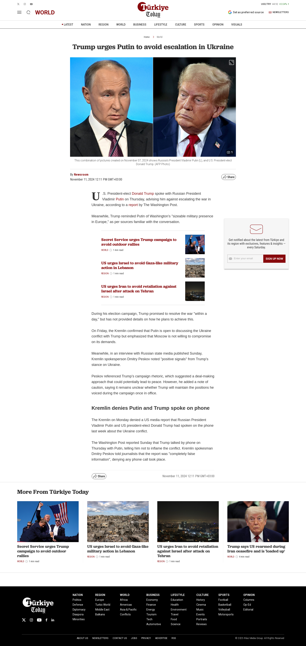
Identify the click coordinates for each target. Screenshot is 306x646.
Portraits (201, 619)
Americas (126, 605)
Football (223, 600)
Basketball (224, 605)
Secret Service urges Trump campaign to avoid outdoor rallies (138, 242)
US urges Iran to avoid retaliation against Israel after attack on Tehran (138, 288)
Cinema (201, 605)
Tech (149, 619)
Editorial (248, 610)
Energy (150, 610)
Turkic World (102, 605)
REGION (104, 25)
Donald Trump (143, 194)
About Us (82, 638)
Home (146, 37)
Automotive (153, 624)
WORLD (120, 25)
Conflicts (125, 614)
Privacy (146, 638)
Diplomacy (79, 610)
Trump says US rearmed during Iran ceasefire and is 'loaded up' (256, 548)
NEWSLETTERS (279, 12)
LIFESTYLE (160, 25)
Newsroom (81, 174)
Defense (78, 605)
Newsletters (100, 638)
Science (176, 624)
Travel (174, 614)
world (45, 12)
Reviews (201, 624)
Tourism (151, 614)
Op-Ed (247, 605)
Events (200, 614)
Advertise (161, 638)
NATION (86, 25)
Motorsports (226, 614)
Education (177, 600)
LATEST (68, 25)
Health (175, 605)
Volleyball (224, 610)
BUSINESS (139, 25)
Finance (151, 605)
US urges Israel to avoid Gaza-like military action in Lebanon (139, 265)
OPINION (217, 25)
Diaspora (78, 614)
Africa (124, 600)
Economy (152, 600)
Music (200, 610)
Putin (120, 199)
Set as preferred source (246, 12)
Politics (77, 600)
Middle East (102, 610)
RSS (174, 638)
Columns (248, 600)
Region (105, 273)
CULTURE (180, 25)
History (200, 600)
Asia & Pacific (128, 610)
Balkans (100, 614)
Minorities (79, 619)
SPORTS (199, 25)
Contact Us (120, 638)
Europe (99, 600)
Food (174, 619)
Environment (179, 610)
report (134, 205)
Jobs (134, 638)
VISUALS (236, 25)
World (159, 37)
